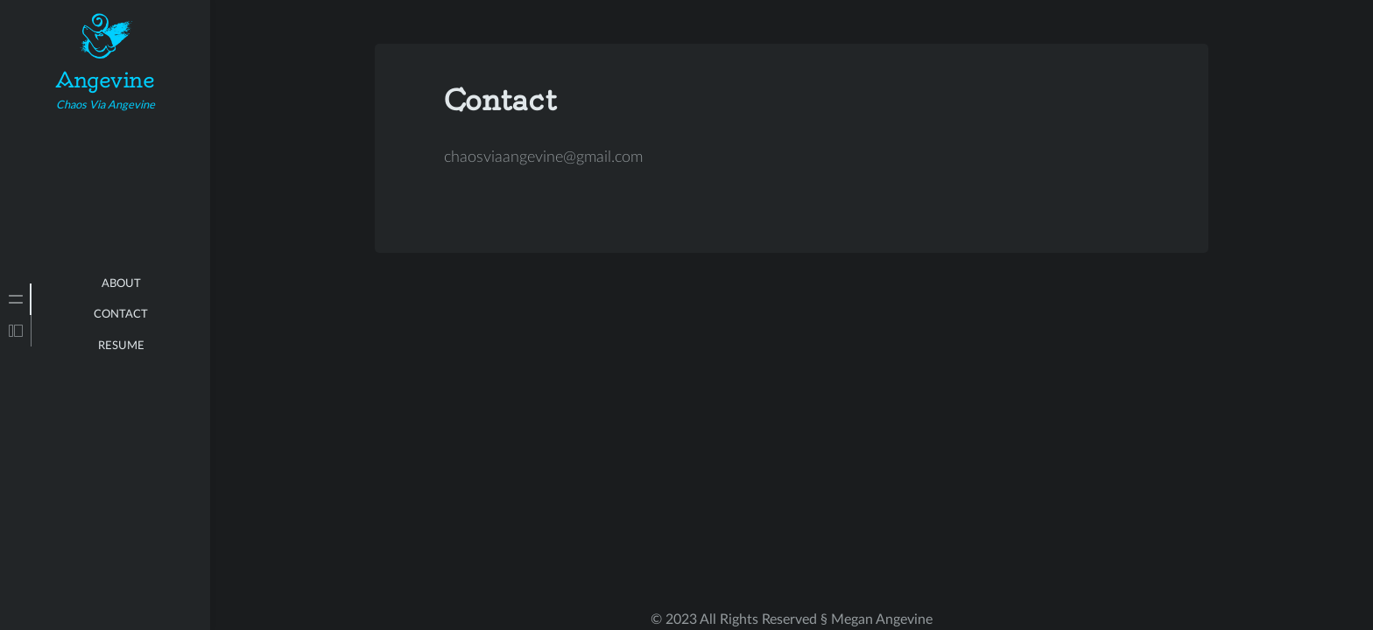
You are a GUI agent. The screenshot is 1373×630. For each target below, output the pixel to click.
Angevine (105, 79)
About (121, 284)
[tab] (16, 299)
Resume (121, 346)
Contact (121, 314)
